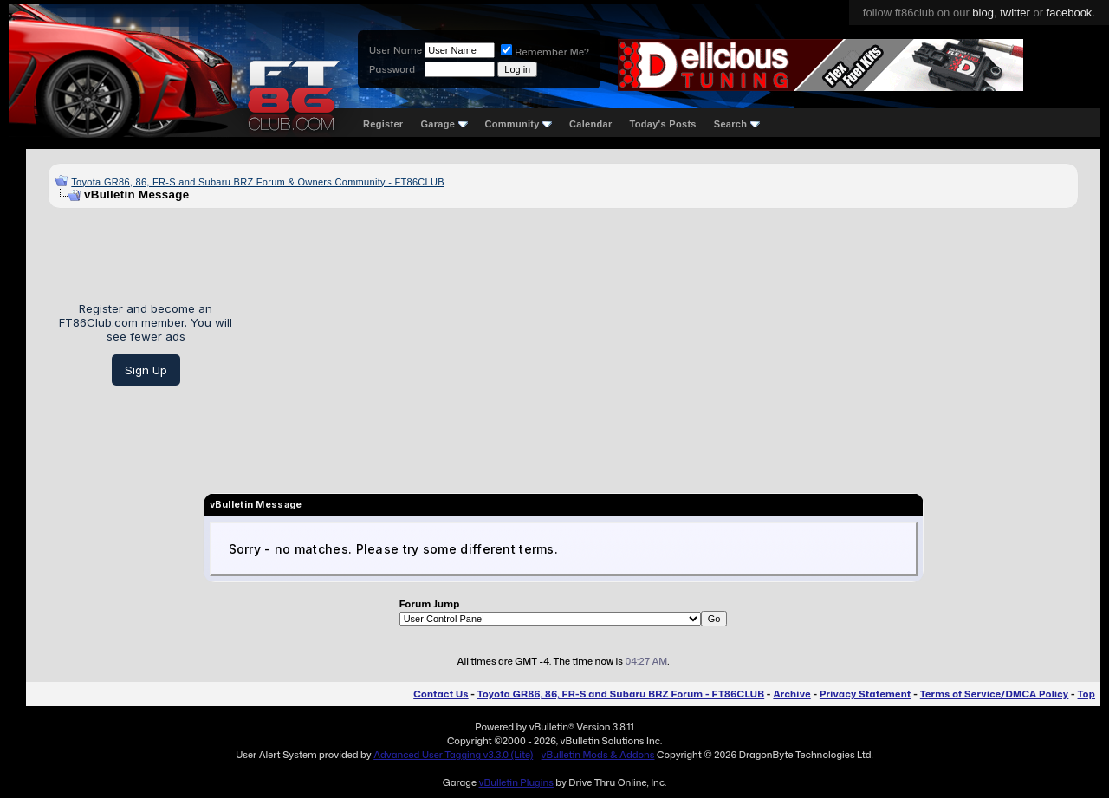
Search (737, 124)
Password (392, 69)
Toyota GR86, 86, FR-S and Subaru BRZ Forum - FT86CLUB (620, 694)
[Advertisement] (661, 344)
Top (1086, 694)
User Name (395, 50)
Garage (443, 124)
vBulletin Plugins (515, 782)
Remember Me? (545, 52)
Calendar (590, 124)
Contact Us (440, 694)
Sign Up (146, 370)
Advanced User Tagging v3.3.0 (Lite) (453, 755)
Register (383, 124)
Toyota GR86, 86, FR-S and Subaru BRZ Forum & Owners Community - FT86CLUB (257, 182)
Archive (791, 694)
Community (519, 124)
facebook (1070, 12)
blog (983, 12)
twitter (1015, 12)
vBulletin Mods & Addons (598, 755)
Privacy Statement (865, 694)
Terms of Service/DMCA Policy (994, 694)
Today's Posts (663, 124)
